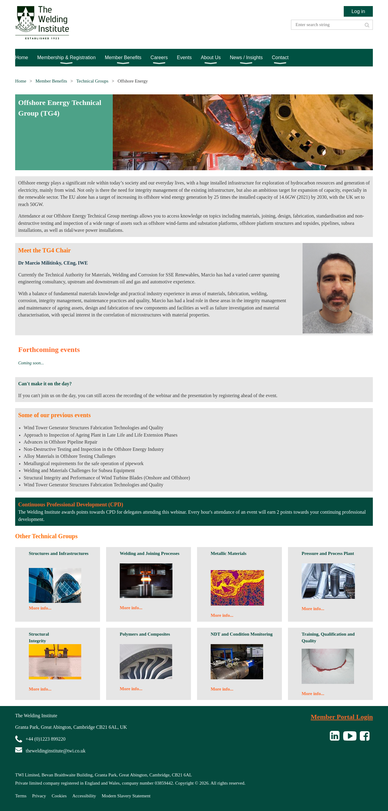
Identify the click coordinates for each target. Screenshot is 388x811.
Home (20, 81)
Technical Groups (92, 81)
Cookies (59, 795)
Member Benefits (51, 81)
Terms (20, 795)
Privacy (39, 795)
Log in (358, 11)
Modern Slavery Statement (126, 795)
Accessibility (84, 795)
